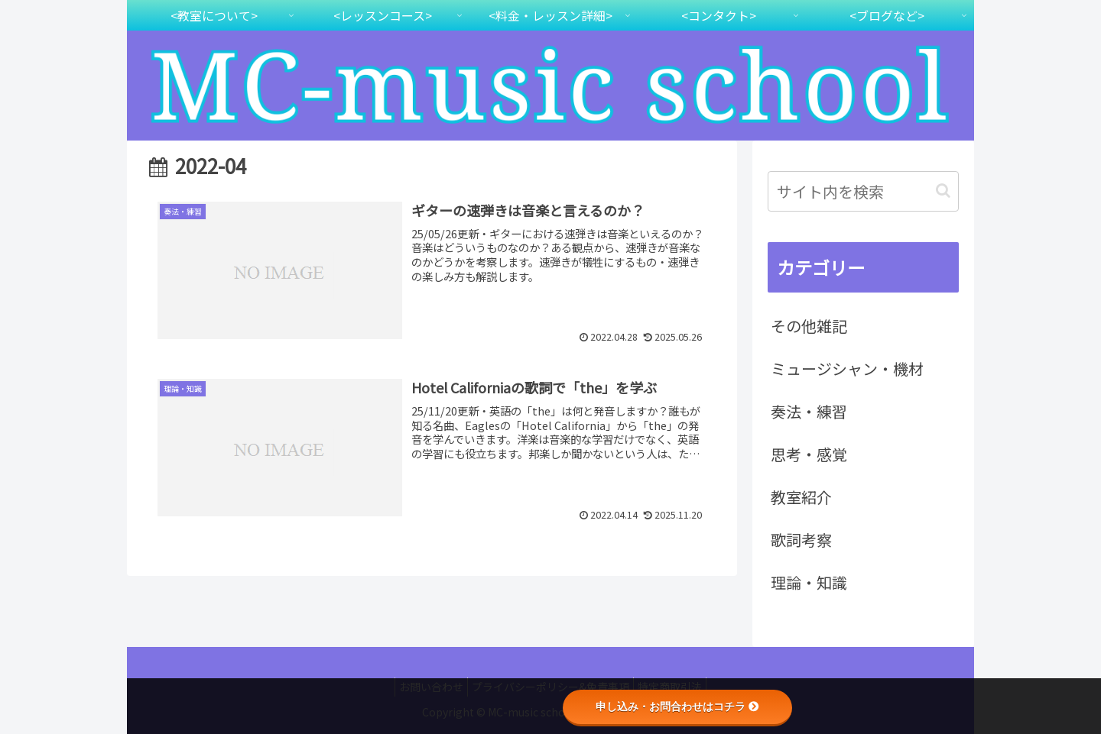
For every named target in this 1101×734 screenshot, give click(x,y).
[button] (943, 190)
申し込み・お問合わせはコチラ (677, 706)
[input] (863, 191)
